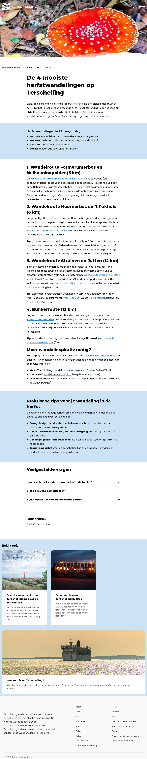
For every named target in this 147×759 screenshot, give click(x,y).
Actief (7, 67)
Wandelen (80, 721)
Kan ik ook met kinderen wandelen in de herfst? (73, 482)
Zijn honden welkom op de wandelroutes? (73, 499)
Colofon (115, 711)
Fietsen (79, 736)
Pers (114, 716)
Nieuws (115, 706)
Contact (115, 731)
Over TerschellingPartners (124, 721)
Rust (78, 716)
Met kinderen (82, 740)
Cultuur (79, 731)
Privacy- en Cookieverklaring (125, 736)
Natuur (79, 726)
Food (78, 711)
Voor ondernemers (121, 726)
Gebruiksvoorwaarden (122, 740)
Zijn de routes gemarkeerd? (73, 490)
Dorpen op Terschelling (86, 745)
